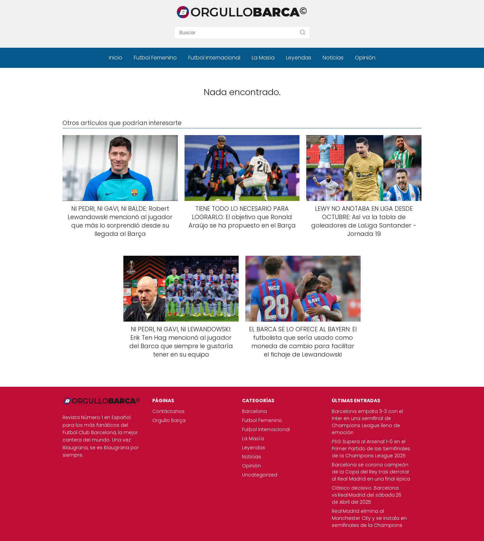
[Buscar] (302, 32)
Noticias (333, 57)
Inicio (115, 57)
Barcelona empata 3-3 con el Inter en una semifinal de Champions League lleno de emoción (367, 422)
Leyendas (298, 57)
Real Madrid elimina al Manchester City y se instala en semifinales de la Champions (369, 518)
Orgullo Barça (169, 420)
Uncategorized (259, 474)
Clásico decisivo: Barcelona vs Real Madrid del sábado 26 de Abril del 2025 (366, 495)
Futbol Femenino (155, 57)
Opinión (365, 57)
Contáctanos (168, 411)
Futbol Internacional (214, 57)
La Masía (263, 57)
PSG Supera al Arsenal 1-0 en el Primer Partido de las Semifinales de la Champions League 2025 (371, 448)
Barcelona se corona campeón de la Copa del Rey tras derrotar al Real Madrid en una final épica (371, 471)
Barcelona (254, 411)
